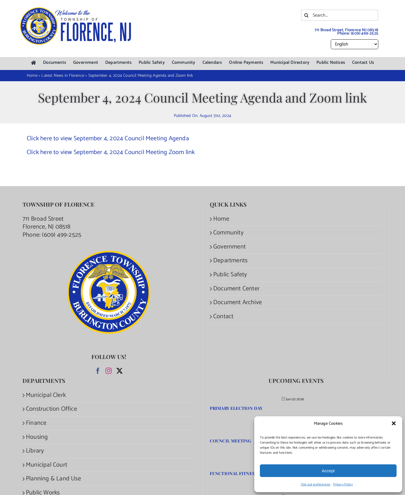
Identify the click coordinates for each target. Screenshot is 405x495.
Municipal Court (46, 465)
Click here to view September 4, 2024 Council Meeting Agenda (108, 139)
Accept (328, 470)
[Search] (306, 15)
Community (228, 233)
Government (229, 247)
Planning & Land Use (53, 479)
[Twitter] (119, 371)
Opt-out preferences (315, 484)
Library (35, 451)
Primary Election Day (236, 408)
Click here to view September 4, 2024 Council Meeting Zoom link (111, 152)
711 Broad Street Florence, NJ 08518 (46, 223)
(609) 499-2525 (364, 33)
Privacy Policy (343, 484)
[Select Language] (354, 44)
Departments (230, 261)
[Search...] (339, 15)
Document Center (236, 289)
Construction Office (51, 409)
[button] (394, 423)
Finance (36, 423)
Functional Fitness (233, 473)
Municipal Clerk (46, 395)
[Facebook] (98, 371)
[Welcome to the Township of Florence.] (76, 10)
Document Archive (237, 303)
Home (221, 219)
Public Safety (230, 275)
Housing (37, 437)
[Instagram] (108, 371)
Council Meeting (230, 441)
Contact (223, 317)
